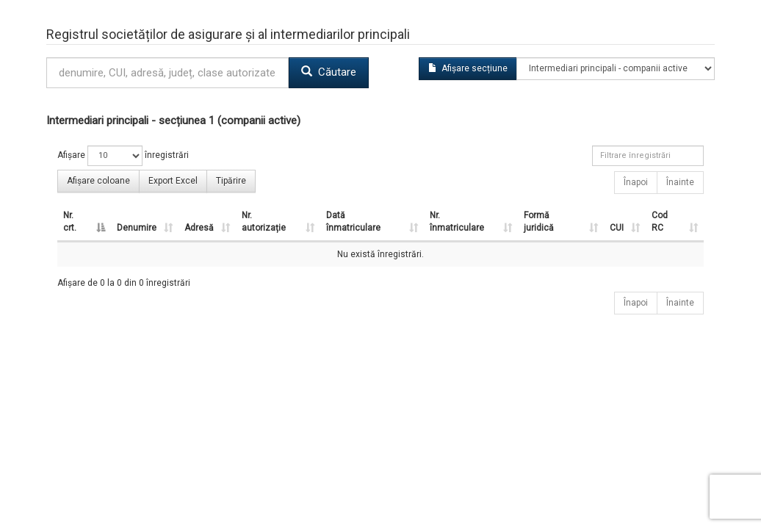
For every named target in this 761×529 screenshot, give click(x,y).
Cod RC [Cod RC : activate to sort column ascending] (660, 221)
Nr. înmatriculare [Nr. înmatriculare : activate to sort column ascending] (457, 221)
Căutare (328, 72)
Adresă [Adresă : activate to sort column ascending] (199, 228)
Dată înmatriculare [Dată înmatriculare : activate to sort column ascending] (353, 221)
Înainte (680, 182)
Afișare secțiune (468, 68)
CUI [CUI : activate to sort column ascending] (617, 228)
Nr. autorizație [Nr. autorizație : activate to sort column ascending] (264, 221)
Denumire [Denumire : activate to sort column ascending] (136, 228)
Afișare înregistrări (123, 155)
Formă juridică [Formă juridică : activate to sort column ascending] (539, 221)
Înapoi (636, 182)
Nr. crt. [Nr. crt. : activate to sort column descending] (69, 221)
